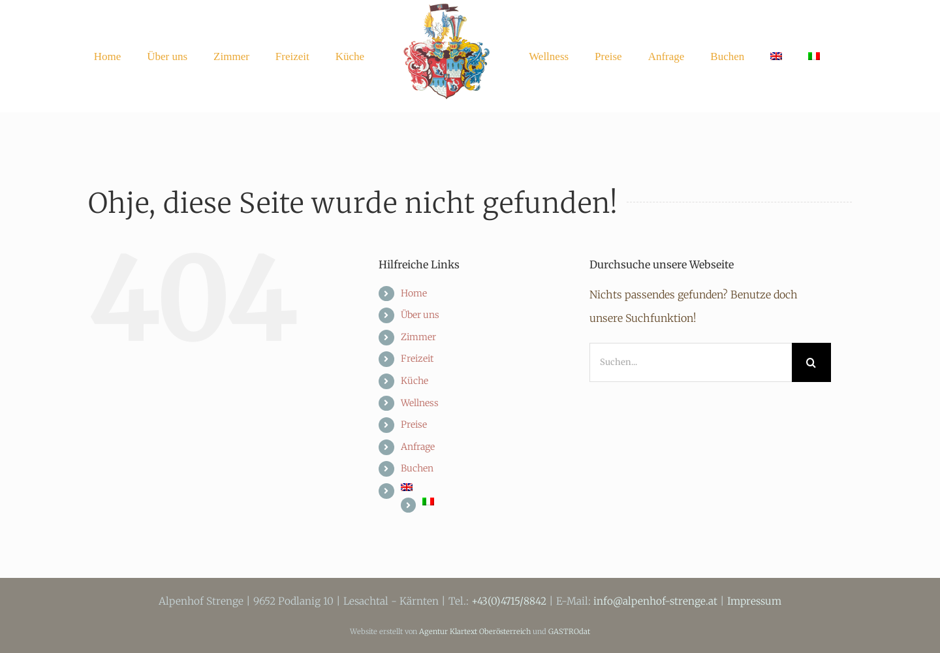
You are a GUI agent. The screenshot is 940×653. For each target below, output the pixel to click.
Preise (414, 424)
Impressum (754, 601)
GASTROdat (569, 631)
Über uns (420, 315)
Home (414, 293)
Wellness (420, 403)
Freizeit (417, 358)
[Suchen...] (690, 362)
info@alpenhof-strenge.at (655, 601)
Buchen (417, 468)
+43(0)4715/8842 (508, 601)
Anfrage (418, 447)
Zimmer (418, 337)
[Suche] (811, 362)
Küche (414, 381)
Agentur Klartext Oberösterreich (475, 631)
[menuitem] (776, 56)
